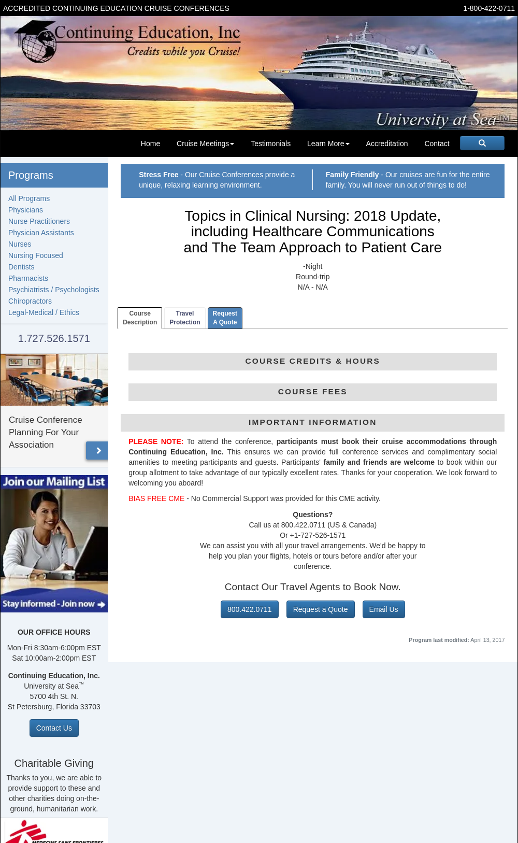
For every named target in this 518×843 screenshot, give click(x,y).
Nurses (19, 244)
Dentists (21, 267)
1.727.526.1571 (54, 338)
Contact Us (54, 728)
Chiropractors (30, 301)
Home (150, 143)
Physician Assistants (41, 232)
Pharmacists (28, 278)
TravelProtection (184, 318)
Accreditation (387, 143)
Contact (436, 143)
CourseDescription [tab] (140, 318)
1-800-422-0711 (489, 8)
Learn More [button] (328, 143)
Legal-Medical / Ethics (43, 312)
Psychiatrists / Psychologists (53, 289)
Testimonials (271, 143)
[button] (98, 450)
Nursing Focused (35, 255)
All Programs (29, 198)
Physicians (25, 210)
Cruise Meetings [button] (205, 143)
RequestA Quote (225, 318)
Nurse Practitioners (39, 221)
